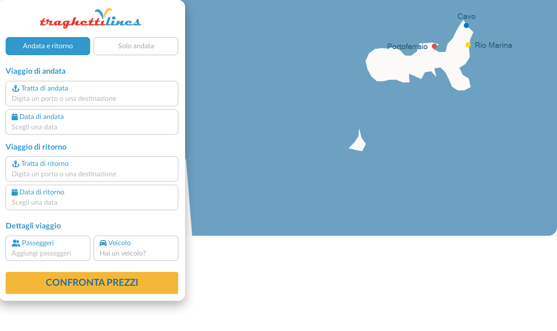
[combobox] (92, 99)
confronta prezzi (92, 282)
